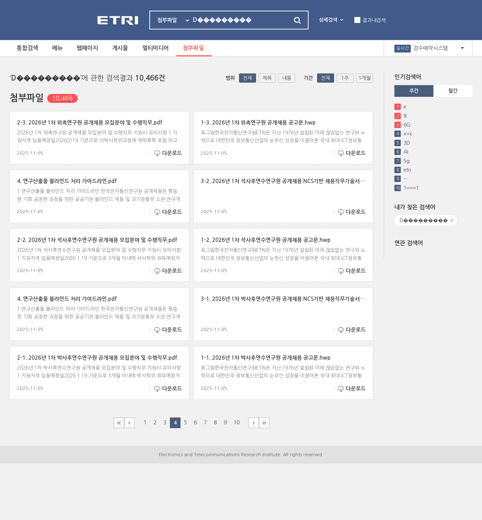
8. (406, 116)
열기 (462, 48)
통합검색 (27, 48)
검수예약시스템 (430, 48)
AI (406, 152)
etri (407, 170)
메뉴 (57, 48)
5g (407, 161)
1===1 (411, 188)
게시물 (120, 48)
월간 (453, 90)
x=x (408, 134)
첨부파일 (194, 48)
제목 (267, 78)
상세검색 (328, 19)
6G (407, 125)
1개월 (365, 78)
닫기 (452, 220)
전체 (247, 78)
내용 (286, 78)
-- (405, 179)
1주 (345, 78)
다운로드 (172, 153)
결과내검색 (374, 20)
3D (407, 143)
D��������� (424, 220)
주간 (414, 90)
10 (236, 422)
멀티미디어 (156, 48)
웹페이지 (87, 48)
